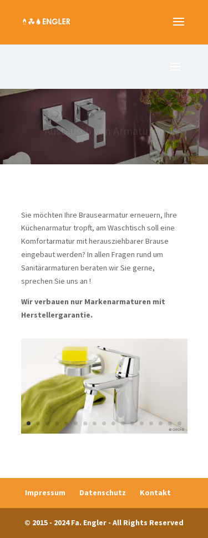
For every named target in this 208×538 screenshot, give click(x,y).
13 (142, 423)
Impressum (45, 492)
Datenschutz (102, 492)
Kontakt (155, 492)
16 (170, 423)
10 (113, 423)
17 (179, 423)
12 (132, 423)
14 (151, 423)
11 (123, 423)
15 (161, 423)
